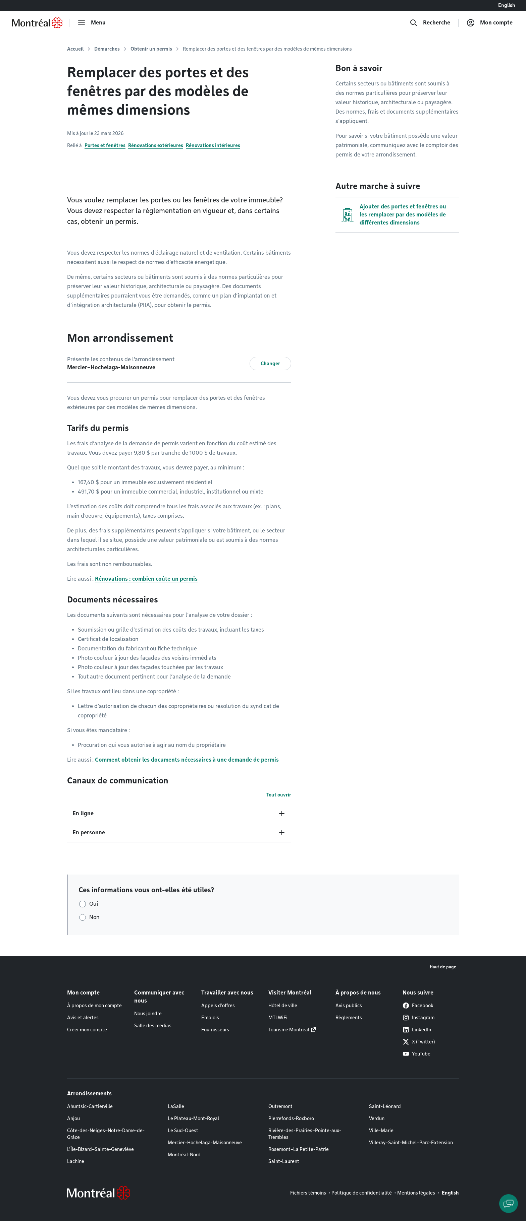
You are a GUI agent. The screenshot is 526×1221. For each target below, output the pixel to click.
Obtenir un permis (151, 49)
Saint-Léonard (385, 1106)
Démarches (107, 49)
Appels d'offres (218, 1005)
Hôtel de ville (282, 1005)
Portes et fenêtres (105, 145)
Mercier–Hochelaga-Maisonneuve (205, 1142)
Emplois (210, 1017)
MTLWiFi (277, 1017)
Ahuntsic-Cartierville (90, 1106)
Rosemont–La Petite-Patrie (298, 1149)
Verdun (376, 1118)
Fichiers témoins (308, 1193)
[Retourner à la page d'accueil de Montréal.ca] (37, 22)
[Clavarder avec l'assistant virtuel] (508, 1203)
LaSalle (176, 1106)
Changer (270, 363)
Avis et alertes (83, 1017)
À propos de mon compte (94, 1005)
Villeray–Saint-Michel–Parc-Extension (411, 1142)
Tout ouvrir (278, 794)
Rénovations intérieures (213, 145)
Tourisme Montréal (288, 1029)
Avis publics (348, 1005)
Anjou (73, 1118)
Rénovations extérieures (155, 145)
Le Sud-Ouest (183, 1130)
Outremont (280, 1106)
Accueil (75, 49)
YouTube (416, 1053)
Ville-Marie (381, 1130)
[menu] (91, 22)
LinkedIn (417, 1029)
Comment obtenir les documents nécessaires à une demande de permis (187, 760)
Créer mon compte (87, 1029)
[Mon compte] (489, 22)
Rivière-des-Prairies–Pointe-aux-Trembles (304, 1134)
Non (94, 917)
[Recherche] (430, 22)
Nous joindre (148, 1013)
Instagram (418, 1017)
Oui (93, 904)
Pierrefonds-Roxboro (291, 1118)
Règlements (348, 1017)
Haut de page (443, 966)
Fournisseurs (215, 1029)
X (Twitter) (419, 1041)
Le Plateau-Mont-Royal (193, 1118)
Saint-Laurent (283, 1161)
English (506, 5)
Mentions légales (416, 1193)
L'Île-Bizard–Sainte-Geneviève (100, 1149)
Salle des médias (152, 1025)
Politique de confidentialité (361, 1193)
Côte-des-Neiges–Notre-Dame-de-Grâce (106, 1134)
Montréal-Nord (184, 1154)
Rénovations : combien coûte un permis (146, 579)
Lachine (75, 1161)
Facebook (418, 1005)
